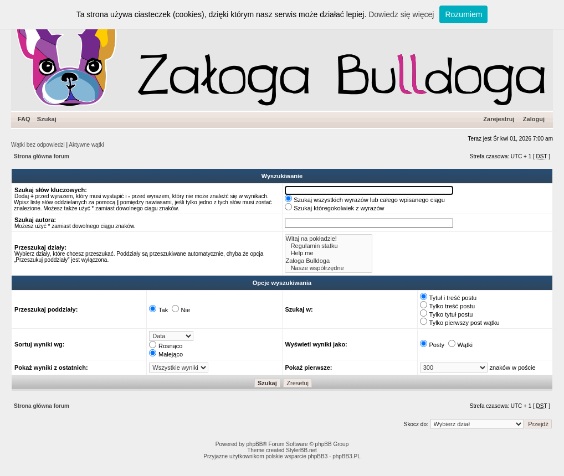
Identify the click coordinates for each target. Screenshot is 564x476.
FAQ (24, 119)
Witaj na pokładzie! (329, 238)
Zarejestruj (498, 119)
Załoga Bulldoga (329, 261)
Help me (329, 253)
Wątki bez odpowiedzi (38, 145)
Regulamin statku (329, 246)
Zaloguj (534, 119)
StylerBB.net (301, 450)
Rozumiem (463, 14)
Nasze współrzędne (329, 268)
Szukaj (47, 119)
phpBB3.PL (346, 456)
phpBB (254, 444)
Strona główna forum (41, 156)
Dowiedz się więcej (401, 14)
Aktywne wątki (86, 145)
